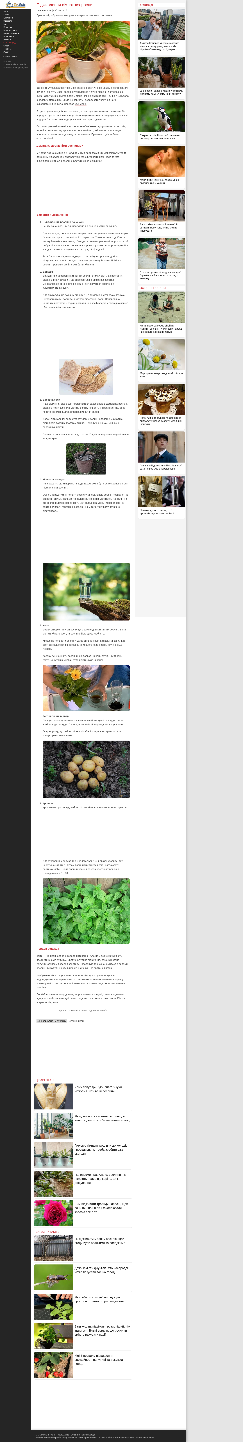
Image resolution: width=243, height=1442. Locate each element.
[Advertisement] (83, 188)
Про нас (7, 61)
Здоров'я (7, 21)
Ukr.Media (81, 104)
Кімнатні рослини (78, 1010)
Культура (7, 27)
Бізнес (6, 15)
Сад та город (60, 10)
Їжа (5, 24)
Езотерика (8, 18)
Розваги (7, 39)
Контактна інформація (14, 64)
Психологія (8, 36)
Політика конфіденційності (16, 67)
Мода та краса (10, 30)
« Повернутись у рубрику (51, 1021)
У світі (6, 52)
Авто (5, 11)
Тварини (7, 49)
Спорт (6, 46)
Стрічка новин (77, 1021)
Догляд (62, 1010)
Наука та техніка (11, 33)
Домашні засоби (98, 1010)
